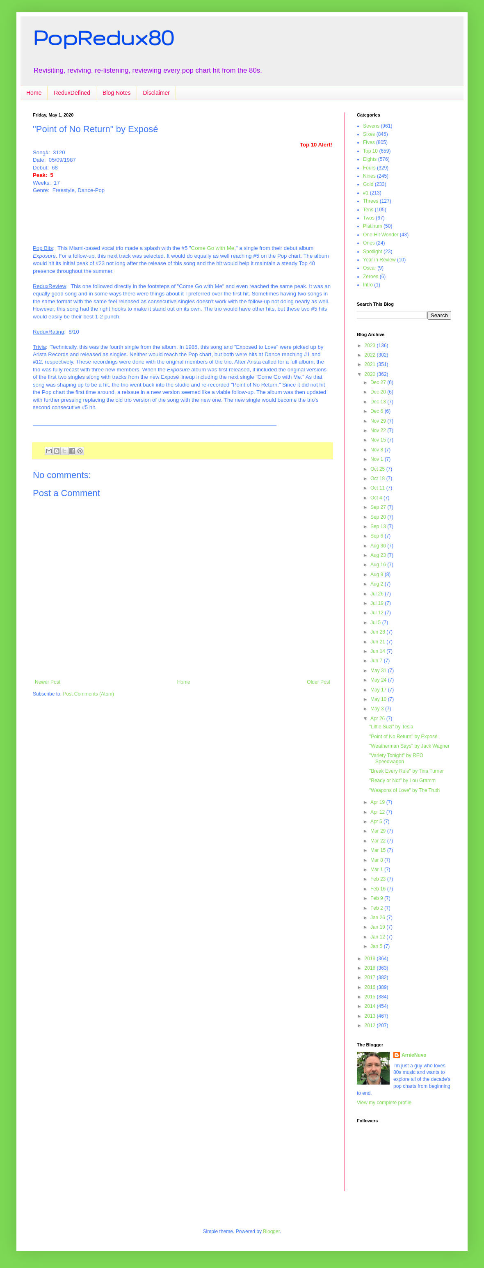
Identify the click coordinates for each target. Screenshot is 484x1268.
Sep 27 (378, 507)
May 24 (379, 680)
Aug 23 (378, 555)
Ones (369, 243)
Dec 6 (377, 411)
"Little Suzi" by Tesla (391, 727)
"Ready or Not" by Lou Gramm (402, 780)
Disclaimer (156, 92)
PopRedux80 (103, 37)
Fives (369, 142)
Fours (369, 168)
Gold (368, 184)
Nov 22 (378, 430)
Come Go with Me (213, 248)
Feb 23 (378, 879)
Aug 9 (377, 574)
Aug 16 (378, 565)
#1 (365, 193)
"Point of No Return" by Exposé (403, 736)
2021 (371, 364)
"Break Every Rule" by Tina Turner (406, 771)
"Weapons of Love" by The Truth (404, 790)
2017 (371, 977)
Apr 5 (377, 821)
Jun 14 (378, 651)
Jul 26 (377, 594)
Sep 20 (378, 517)
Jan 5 (377, 946)
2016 (371, 987)
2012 (371, 1025)
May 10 (379, 699)
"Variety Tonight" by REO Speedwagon (396, 758)
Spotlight (372, 251)
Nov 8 (377, 450)
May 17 (379, 690)
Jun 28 (378, 632)
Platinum (372, 226)
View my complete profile (384, 1102)
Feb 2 (377, 908)
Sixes (369, 134)
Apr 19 (378, 802)
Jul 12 (377, 613)
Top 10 (370, 151)
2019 (371, 958)
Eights (370, 159)
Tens (368, 210)
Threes (370, 201)
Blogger (271, 1231)
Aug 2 (377, 584)
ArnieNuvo (414, 1055)
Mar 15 (378, 850)
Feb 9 (377, 898)
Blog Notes (116, 92)
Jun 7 (377, 661)
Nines (369, 176)
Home (33, 92)
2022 (371, 355)
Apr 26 (378, 718)
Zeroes (370, 276)
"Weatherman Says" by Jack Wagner (409, 746)
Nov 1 (377, 459)
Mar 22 (378, 841)
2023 (371, 345)
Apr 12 (378, 812)
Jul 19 (377, 603)
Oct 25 (378, 469)
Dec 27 (378, 382)
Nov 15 (378, 440)
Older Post (318, 682)
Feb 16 (378, 889)
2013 (371, 1016)
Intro (368, 285)
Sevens (371, 126)
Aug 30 (378, 546)
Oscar (369, 268)
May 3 (377, 709)
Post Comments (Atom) (88, 694)
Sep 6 (377, 536)
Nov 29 (378, 421)
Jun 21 (378, 642)
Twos (368, 218)
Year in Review (379, 260)
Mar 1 (377, 869)
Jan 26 (378, 917)
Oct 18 (378, 478)
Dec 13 (378, 402)
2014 (371, 1006)
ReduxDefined (72, 92)
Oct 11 (378, 488)
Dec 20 (378, 392)
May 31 (379, 670)
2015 (371, 997)
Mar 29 (378, 831)
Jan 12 (378, 937)
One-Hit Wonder (380, 235)
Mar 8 (377, 860)
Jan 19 (378, 927)
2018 (371, 968)
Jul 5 (376, 622)
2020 (371, 374)
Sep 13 (378, 526)
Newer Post (47, 682)
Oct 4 (377, 498)
